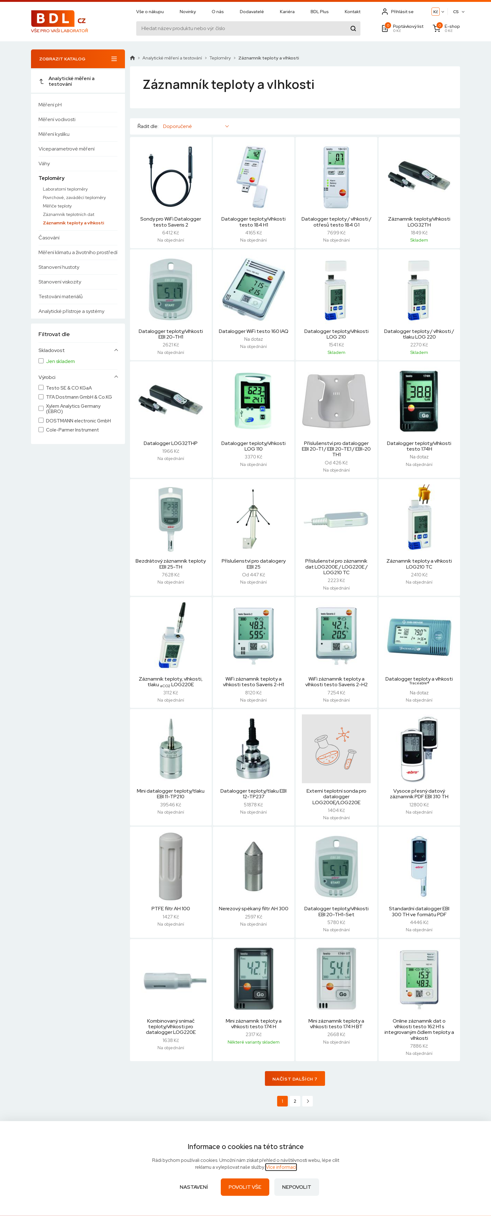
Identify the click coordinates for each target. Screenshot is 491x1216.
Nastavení (194, 1187)
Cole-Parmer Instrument (72, 430)
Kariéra (287, 11)
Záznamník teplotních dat (68, 214)
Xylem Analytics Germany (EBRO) (73, 409)
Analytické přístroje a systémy (71, 311)
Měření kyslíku (54, 134)
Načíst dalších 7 (294, 1079)
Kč (435, 11)
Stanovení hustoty (59, 267)
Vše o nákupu (150, 11)
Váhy (44, 163)
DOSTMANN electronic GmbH (78, 421)
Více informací (281, 1167)
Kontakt (352, 11)
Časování (49, 237)
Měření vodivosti (57, 119)
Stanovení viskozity (60, 281)
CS (456, 11)
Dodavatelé (252, 11)
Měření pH (50, 104)
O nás (218, 11)
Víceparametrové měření (67, 149)
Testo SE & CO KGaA (69, 388)
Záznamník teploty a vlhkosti (73, 223)
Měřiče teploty (57, 206)
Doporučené (177, 126)
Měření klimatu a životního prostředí (78, 252)
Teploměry (52, 178)
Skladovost (52, 350)
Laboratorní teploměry (65, 189)
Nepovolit (296, 1187)
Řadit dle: (147, 126)
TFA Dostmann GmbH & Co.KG (79, 397)
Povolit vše (245, 1187)
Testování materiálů (61, 296)
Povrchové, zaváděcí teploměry (74, 197)
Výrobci (47, 377)
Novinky (188, 11)
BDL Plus (320, 11)
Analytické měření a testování (67, 81)
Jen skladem (60, 361)
